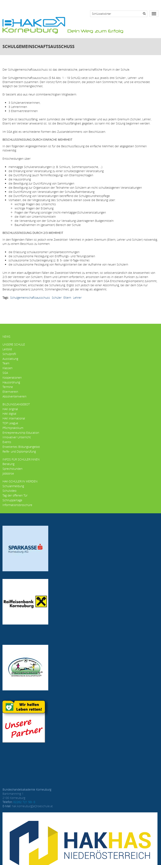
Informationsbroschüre (17, 505)
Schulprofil (9, 354)
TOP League (10, 423)
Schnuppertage (12, 500)
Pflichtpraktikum (12, 428)
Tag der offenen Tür (14, 495)
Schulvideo (9, 491)
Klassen (7, 368)
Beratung (8, 464)
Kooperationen (12, 377)
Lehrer (77, 298)
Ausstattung (10, 359)
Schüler (57, 298)
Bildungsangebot (16, 404)
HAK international (13, 418)
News (6, 336)
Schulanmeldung (13, 486)
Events (6, 442)
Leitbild (7, 349)
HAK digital (9, 414)
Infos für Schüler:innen (21, 459)
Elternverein (10, 392)
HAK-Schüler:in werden (19, 481)
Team (5, 363)
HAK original (10, 409)
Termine (7, 387)
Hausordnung (11, 382)
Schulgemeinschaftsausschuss (30, 298)
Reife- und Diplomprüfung (19, 451)
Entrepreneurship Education (20, 433)
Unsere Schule (13, 344)
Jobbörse (8, 473)
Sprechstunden (12, 469)
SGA (5, 373)
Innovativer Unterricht (16, 437)
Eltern (67, 298)
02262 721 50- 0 (24, 802)
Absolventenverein (14, 396)
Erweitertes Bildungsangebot (21, 447)
